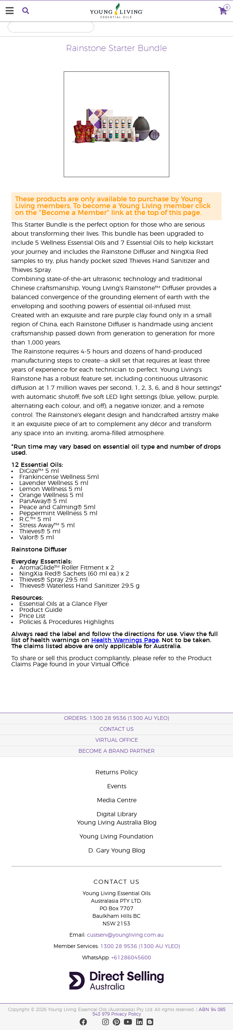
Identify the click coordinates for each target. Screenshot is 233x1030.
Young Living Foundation (116, 837)
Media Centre (116, 800)
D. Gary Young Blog (116, 851)
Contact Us (117, 729)
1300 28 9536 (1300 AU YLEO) (140, 946)
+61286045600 (131, 958)
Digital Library (117, 814)
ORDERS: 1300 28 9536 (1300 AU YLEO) (116, 718)
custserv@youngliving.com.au (125, 935)
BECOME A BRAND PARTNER (116, 751)
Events (116, 786)
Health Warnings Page (125, 640)
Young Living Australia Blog (116, 823)
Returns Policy (116, 772)
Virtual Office (116, 740)
